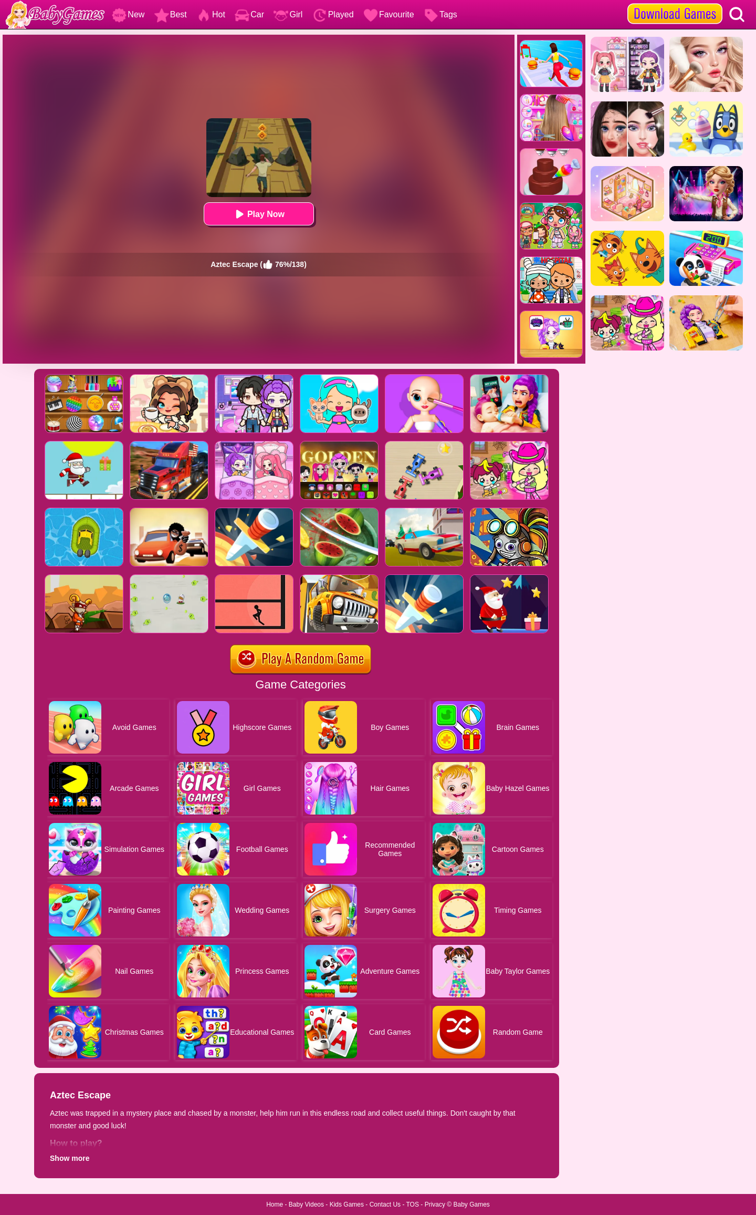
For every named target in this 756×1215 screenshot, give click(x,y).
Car (249, 14)
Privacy (435, 1204)
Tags (440, 14)
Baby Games (471, 1204)
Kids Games (347, 1204)
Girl (288, 14)
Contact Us (385, 1204)
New (128, 14)
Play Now (259, 214)
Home (274, 1204)
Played (333, 14)
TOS (412, 1204)
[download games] (675, 3)
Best (170, 14)
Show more (69, 1158)
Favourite (388, 14)
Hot (210, 14)
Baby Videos (306, 1204)
